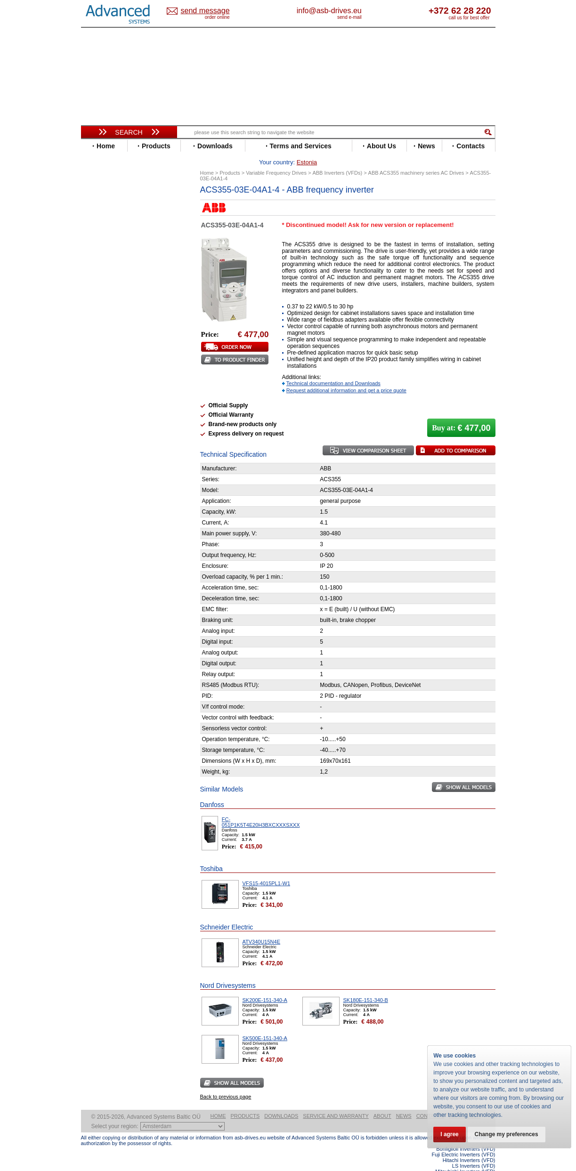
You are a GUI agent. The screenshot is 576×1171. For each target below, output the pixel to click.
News (404, 1101)
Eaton (97, 262)
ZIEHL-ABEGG (110, 445)
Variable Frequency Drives (123, 205)
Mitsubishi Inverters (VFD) (465, 1157)
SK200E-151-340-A (265, 985)
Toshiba (101, 424)
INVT (96, 332)
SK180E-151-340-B (365, 985)
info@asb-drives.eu (368, 11)
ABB (96, 212)
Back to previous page (225, 1082)
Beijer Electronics (115, 226)
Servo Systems (107, 524)
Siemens (101, 417)
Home (218, 1101)
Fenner (99, 290)
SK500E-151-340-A (265, 1023)
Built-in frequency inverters (117, 699)
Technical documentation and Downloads (333, 368)
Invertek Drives (111, 325)
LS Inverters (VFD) (473, 1151)
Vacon (98, 431)
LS (93, 353)
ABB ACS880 (479, 1168)
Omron (99, 375)
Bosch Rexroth (111, 240)
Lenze (98, 346)
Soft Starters (103, 464)
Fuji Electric (106, 297)
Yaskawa (102, 452)
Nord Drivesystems (117, 367)
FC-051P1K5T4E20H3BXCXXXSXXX (261, 807)
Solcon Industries (115, 513)
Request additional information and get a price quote (346, 376)
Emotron (101, 276)
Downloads (281, 1101)
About (382, 1101)
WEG (96, 438)
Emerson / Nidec (113, 269)
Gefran (99, 304)
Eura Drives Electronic (122, 283)
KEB (95, 339)
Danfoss (101, 247)
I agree (450, 1134)
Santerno (102, 396)
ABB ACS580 (479, 1162)
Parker (98, 382)
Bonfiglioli (104, 233)
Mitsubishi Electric (116, 360)
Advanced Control (115, 219)
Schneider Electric (116, 403)
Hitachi (99, 311)
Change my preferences (508, 1134)
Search (128, 132)
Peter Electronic (112, 499)
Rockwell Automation (120, 389)
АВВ (96, 471)
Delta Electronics (114, 254)
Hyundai (101, 318)
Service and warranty (335, 1101)
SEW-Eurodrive (111, 410)
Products (245, 1101)
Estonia (213, 11)
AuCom (100, 478)
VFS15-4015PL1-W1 (267, 869)
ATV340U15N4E (262, 927)
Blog (92, 605)
